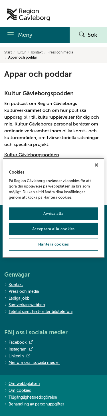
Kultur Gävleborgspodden (31, 154)
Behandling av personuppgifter (34, 404)
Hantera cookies (53, 244)
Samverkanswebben (24, 305)
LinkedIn (17, 356)
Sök (88, 35)
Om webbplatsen (22, 384)
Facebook (18, 342)
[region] (53, 208)
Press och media (60, 52)
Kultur (21, 52)
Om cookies (17, 390)
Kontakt (37, 52)
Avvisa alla (53, 213)
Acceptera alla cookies (53, 229)
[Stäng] (96, 165)
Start (8, 52)
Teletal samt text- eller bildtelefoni (38, 312)
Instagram (18, 349)
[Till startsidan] (28, 15)
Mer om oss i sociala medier (32, 363)
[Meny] (35, 35)
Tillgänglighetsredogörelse (30, 397)
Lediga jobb (16, 298)
